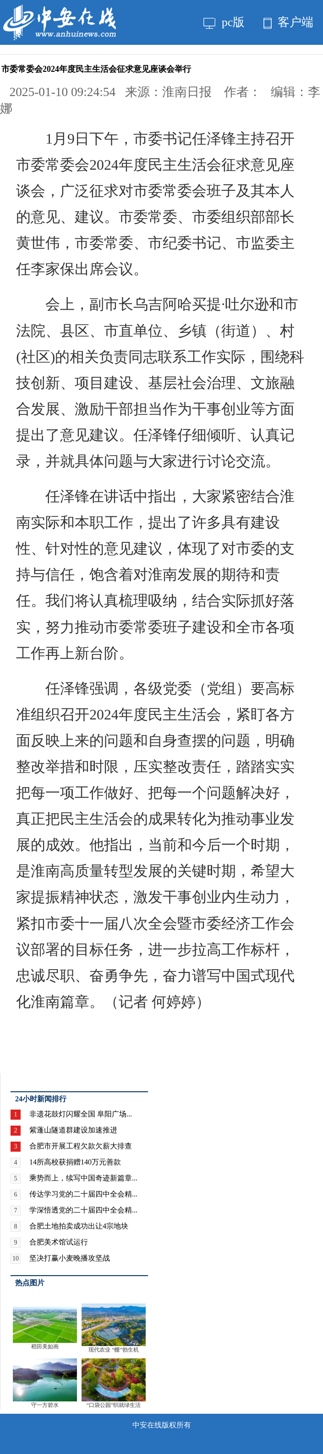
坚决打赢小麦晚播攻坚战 (69, 1258)
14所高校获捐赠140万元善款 (75, 1162)
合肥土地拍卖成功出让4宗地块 (78, 1226)
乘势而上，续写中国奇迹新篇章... (83, 1178)
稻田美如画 (45, 1346)
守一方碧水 (45, 1405)
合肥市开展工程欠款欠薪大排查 (80, 1146)
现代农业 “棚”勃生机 (113, 1350)
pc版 (224, 22)
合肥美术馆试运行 (58, 1242)
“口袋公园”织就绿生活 (114, 1405)
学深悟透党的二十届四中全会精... (83, 1210)
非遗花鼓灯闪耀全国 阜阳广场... (80, 1114)
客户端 (288, 22)
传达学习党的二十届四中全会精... (83, 1194)
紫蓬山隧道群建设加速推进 (73, 1130)
